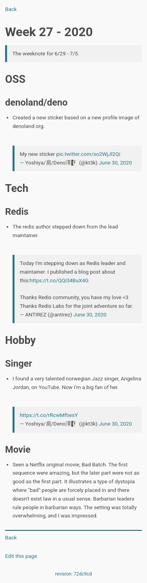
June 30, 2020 (115, 162)
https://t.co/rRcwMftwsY (49, 415)
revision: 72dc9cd (73, 574)
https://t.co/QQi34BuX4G (59, 280)
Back (11, 9)
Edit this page (21, 556)
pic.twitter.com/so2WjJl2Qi (88, 154)
